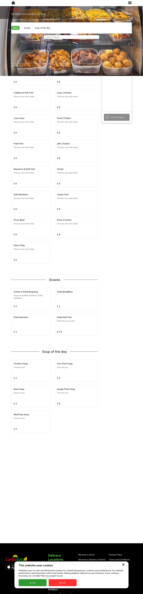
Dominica (53, 589)
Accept (32, 583)
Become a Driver (86, 554)
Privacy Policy (115, 554)
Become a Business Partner (92, 559)
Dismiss (62, 583)
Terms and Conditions (119, 559)
